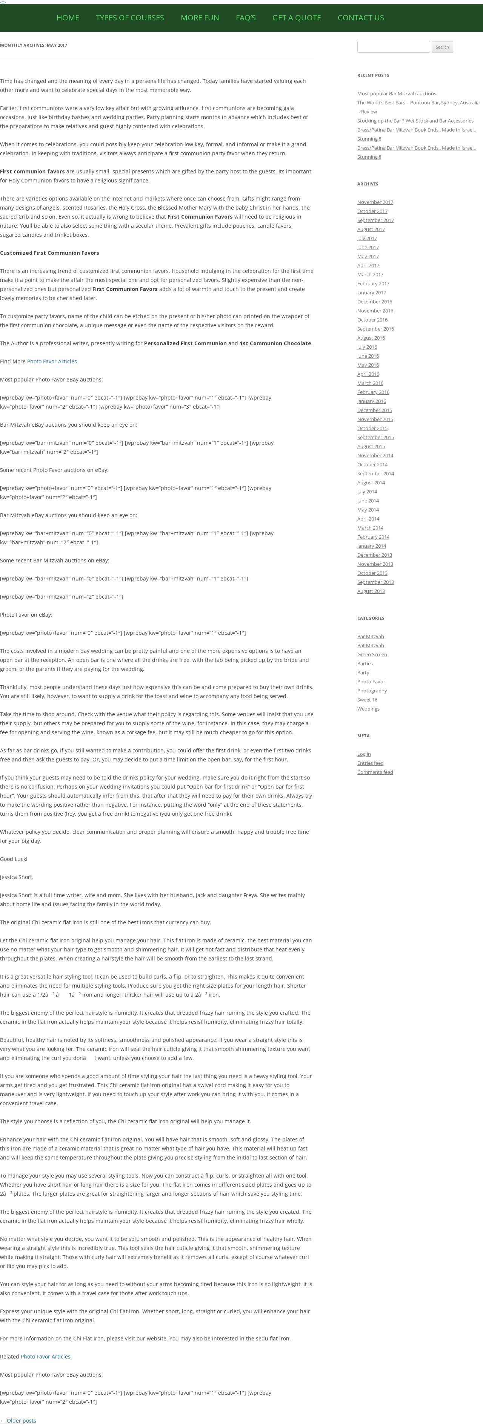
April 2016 (368, 374)
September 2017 (375, 220)
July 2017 (367, 238)
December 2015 (374, 410)
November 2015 (375, 419)
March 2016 (370, 383)
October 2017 (372, 211)
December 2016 (374, 301)
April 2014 (368, 518)
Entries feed (370, 763)
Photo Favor (371, 681)
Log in (364, 754)
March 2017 (370, 274)
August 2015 (371, 446)
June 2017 (368, 247)
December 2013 (374, 554)
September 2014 (375, 473)
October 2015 (372, 428)
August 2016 (371, 337)
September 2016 (375, 328)
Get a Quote (296, 17)
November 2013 (375, 564)
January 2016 (371, 401)
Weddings (368, 708)
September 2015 (375, 437)
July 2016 (367, 346)
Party (363, 672)
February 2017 (373, 283)
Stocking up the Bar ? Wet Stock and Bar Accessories (415, 120)
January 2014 (371, 545)
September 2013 (375, 582)
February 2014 (373, 536)
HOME (68, 17)
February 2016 (373, 392)
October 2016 (372, 319)
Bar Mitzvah (370, 636)
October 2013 (372, 573)
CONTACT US (361, 17)
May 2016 (368, 364)
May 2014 (368, 509)
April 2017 (368, 265)
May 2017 (368, 256)
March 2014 (370, 527)
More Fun (200, 17)
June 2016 (368, 355)
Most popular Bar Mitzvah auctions (396, 93)
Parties (365, 663)
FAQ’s (246, 17)
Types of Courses (130, 17)
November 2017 (375, 202)
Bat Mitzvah (370, 645)
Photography (372, 690)
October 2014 (372, 464)
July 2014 (367, 491)
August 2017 (371, 229)
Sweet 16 (367, 699)
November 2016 (375, 310)
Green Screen (372, 654)
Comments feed (375, 772)
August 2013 (371, 591)
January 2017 (371, 292)
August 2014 (371, 482)
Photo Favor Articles (52, 361)
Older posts (18, 1420)
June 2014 (368, 500)
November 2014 (375, 455)
